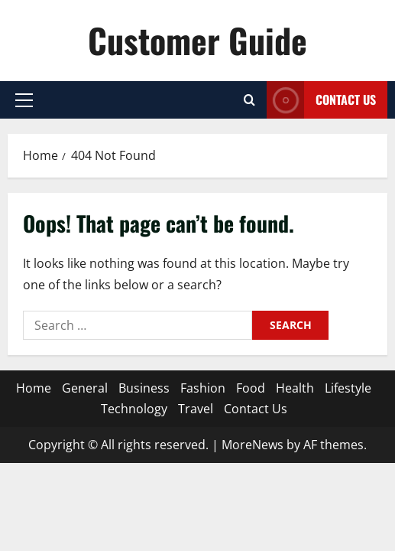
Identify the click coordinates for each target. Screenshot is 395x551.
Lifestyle (348, 388)
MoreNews (252, 444)
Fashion (202, 388)
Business (144, 388)
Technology (134, 408)
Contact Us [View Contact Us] (321, 100)
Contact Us (255, 408)
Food (250, 388)
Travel (195, 408)
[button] (24, 100)
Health (295, 388)
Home (33, 388)
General (85, 388)
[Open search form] (249, 100)
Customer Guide (197, 40)
